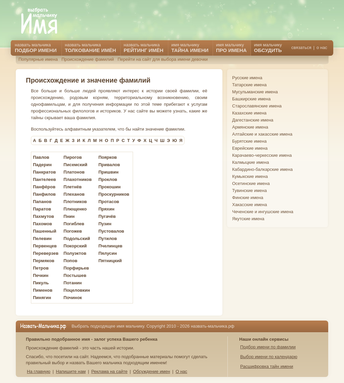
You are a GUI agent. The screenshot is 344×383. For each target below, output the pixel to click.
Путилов (107, 238)
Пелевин (42, 238)
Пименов (42, 290)
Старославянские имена (257, 105)
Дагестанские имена (252, 120)
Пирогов (72, 157)
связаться (301, 47)
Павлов (41, 157)
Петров (41, 268)
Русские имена (247, 77)
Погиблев (73, 223)
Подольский (76, 238)
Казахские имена (249, 112)
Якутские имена (248, 218)
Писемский (75, 164)
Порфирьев (76, 268)
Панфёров (44, 186)
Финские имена (247, 197)
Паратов (42, 208)
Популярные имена (38, 59)
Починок (72, 297)
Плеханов (74, 194)
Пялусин (107, 253)
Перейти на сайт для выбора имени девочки (163, 59)
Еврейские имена (249, 148)
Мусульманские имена (255, 91)
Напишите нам (71, 371)
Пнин (69, 216)
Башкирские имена (251, 98)
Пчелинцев (110, 245)
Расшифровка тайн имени (266, 366)
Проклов (107, 179)
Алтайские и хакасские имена (262, 134)
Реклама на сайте (109, 371)
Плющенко (75, 208)
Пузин (105, 223)
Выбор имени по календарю (268, 356)
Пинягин (42, 297)
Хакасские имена (249, 204)
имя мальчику (268, 47)
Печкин (40, 275)
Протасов (108, 201)
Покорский (75, 245)
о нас (321, 47)
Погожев (72, 231)
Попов (70, 260)
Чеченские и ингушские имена (262, 211)
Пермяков (43, 260)
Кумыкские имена (250, 176)
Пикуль (41, 282)
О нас (181, 371)
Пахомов (42, 223)
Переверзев (45, 253)
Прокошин (109, 186)
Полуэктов (74, 253)
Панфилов (44, 194)
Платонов (74, 172)
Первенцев (45, 245)
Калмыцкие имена (250, 162)
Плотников (75, 201)
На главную (38, 371)
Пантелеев (44, 179)
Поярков (107, 157)
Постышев (74, 275)
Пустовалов (111, 231)
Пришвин (108, 172)
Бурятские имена (249, 141)
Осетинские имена (251, 183)
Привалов (109, 164)
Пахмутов (43, 216)
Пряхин (106, 208)
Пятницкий (110, 260)
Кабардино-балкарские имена (262, 169)
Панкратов (44, 172)
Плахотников (77, 179)
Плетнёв (72, 186)
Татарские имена (249, 84)
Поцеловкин (76, 290)
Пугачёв (107, 216)
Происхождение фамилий (87, 59)
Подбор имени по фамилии (268, 346)
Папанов (42, 201)
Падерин (42, 164)
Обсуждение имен (151, 371)
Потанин (72, 282)
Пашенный (44, 231)
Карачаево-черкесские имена (262, 155)
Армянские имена (250, 127)
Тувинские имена (249, 190)
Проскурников (113, 194)
